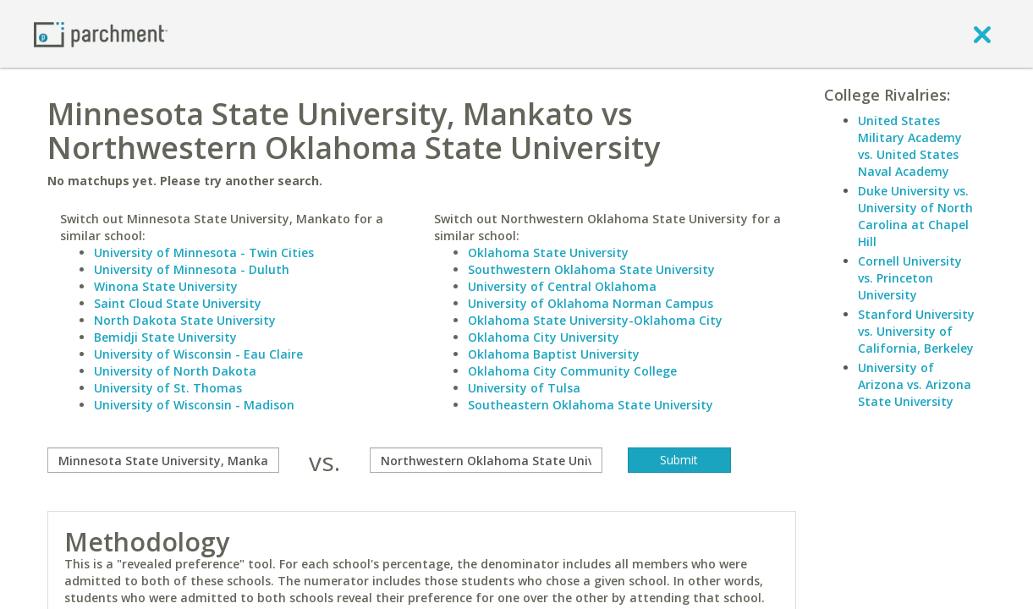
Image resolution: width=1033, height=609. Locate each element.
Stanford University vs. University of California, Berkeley (916, 331)
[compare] (163, 460)
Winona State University (166, 286)
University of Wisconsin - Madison (194, 405)
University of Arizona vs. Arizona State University (914, 384)
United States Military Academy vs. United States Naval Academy (910, 145)
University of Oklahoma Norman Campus (590, 303)
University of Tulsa (524, 388)
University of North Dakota (175, 371)
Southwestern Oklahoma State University (591, 269)
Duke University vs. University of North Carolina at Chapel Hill (915, 216)
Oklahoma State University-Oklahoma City (595, 320)
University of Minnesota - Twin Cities (204, 252)
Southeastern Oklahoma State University (590, 405)
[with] (486, 460)
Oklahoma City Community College (572, 371)
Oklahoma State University (548, 252)
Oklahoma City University (543, 337)
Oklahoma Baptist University (554, 354)
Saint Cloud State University (177, 303)
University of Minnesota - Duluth (191, 269)
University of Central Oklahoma (562, 286)
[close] (982, 34)
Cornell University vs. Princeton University (910, 278)
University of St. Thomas (168, 388)
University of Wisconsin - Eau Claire (198, 354)
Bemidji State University (165, 337)
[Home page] (101, 33)
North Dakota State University (185, 320)
